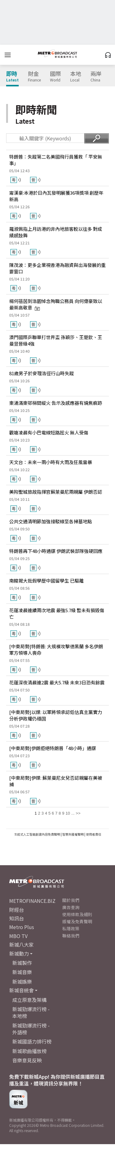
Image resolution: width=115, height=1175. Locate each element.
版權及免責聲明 (77, 921)
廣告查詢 (70, 907)
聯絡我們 (70, 935)
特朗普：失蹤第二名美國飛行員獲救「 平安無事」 (55, 159)
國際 (55, 76)
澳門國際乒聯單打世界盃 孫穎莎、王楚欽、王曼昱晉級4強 (55, 340)
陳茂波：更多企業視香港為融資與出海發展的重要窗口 (57, 268)
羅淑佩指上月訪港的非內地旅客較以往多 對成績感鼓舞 (55, 232)
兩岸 (96, 76)
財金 (34, 76)
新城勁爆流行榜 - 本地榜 (31, 1012)
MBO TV (18, 936)
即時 (12, 76)
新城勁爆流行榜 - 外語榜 (31, 1029)
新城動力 (19, 953)
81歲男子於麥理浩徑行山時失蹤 (41, 373)
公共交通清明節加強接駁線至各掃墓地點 (50, 521)
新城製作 (22, 962)
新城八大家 (21, 944)
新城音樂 (22, 972)
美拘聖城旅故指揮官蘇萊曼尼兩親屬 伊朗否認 (55, 491)
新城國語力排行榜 (32, 1041)
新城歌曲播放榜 (29, 1051)
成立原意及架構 (29, 999)
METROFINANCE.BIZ (32, 900)
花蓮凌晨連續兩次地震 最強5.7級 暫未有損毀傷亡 (56, 613)
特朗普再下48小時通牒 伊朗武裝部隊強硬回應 (55, 551)
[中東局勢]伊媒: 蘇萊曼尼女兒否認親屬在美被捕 (55, 780)
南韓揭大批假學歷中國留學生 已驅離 (46, 580)
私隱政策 (70, 928)
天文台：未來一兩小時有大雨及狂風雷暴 (50, 462)
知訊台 (16, 918)
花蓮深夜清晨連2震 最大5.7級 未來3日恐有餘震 (57, 682)
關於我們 (70, 900)
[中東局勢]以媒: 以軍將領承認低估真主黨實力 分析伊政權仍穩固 (55, 715)
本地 (75, 76)
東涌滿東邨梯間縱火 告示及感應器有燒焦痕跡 (55, 403)
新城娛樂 (22, 981)
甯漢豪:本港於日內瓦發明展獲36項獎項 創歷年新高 (56, 195)
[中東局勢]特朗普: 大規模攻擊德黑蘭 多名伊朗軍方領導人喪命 (56, 649)
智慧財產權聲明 (73, 834)
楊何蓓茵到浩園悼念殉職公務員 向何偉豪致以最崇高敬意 (55, 304)
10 (68, 813)
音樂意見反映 (27, 1060)
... (73, 813)
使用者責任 (93, 834)
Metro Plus (21, 927)
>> (78, 813)
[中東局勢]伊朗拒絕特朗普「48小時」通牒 (52, 748)
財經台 (16, 909)
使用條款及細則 (77, 914)
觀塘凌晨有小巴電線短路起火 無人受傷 (48, 432)
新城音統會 (21, 990)
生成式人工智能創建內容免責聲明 (37, 834)
